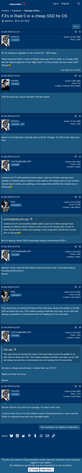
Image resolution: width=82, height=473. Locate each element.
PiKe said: (8, 349)
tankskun (8, 21)
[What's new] (73, 3)
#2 (80, 76)
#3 (80, 116)
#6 (80, 246)
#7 (80, 287)
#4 (80, 156)
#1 (80, 32)
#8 (80, 327)
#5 (80, 197)
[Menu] (4, 3)
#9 (80, 386)
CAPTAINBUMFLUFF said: (16, 219)
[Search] (78, 3)
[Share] (75, 32)
